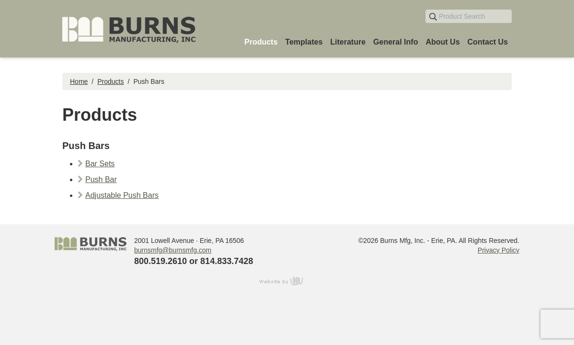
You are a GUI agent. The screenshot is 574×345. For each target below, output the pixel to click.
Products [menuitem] (260, 42)
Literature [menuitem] (348, 42)
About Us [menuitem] (442, 42)
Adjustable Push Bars (122, 195)
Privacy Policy (498, 250)
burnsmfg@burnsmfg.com (172, 250)
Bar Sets (100, 164)
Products (110, 81)
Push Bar (101, 179)
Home (79, 81)
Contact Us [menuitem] (488, 42)
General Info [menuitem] (395, 42)
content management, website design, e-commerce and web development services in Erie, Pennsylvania (287, 281)
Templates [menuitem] (303, 42)
